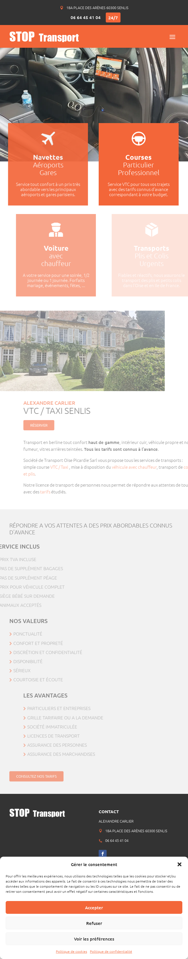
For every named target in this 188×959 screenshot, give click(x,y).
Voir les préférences (94, 939)
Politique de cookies (71, 951)
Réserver (56, 425)
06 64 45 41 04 (86, 17)
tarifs (63, 492)
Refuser (94, 923)
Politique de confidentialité (111, 951)
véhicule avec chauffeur (151, 467)
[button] (179, 864)
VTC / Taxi (77, 467)
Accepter (94, 907)
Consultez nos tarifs (36, 778)
